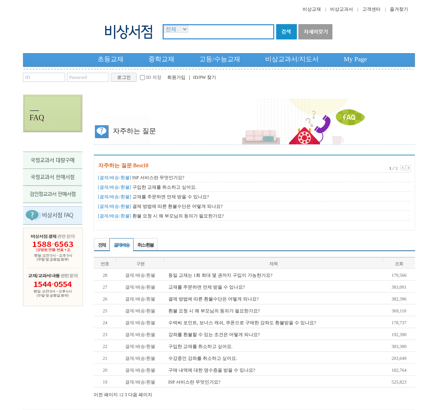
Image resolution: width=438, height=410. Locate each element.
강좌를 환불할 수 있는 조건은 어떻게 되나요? (214, 334)
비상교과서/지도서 (292, 59)
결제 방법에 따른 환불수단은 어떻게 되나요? (160, 206)
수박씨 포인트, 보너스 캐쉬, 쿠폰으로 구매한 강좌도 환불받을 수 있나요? (242, 322)
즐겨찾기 (399, 9)
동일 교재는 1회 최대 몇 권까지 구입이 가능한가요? (220, 275)
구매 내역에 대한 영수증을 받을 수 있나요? (211, 370)
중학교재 (161, 59)
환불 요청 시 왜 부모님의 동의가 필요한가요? (161, 216)
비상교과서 (341, 9)
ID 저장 (153, 77)
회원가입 (176, 77)
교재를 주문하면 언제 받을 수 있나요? (153, 196)
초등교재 (111, 59)
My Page (355, 59)
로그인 (124, 77)
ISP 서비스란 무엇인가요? (141, 177)
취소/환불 (145, 245)
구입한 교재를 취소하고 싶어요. (147, 187)
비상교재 (312, 9)
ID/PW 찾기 (205, 77)
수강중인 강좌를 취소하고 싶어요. (202, 358)
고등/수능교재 (219, 59)
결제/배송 (121, 245)
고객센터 (371, 9)
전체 (102, 245)
